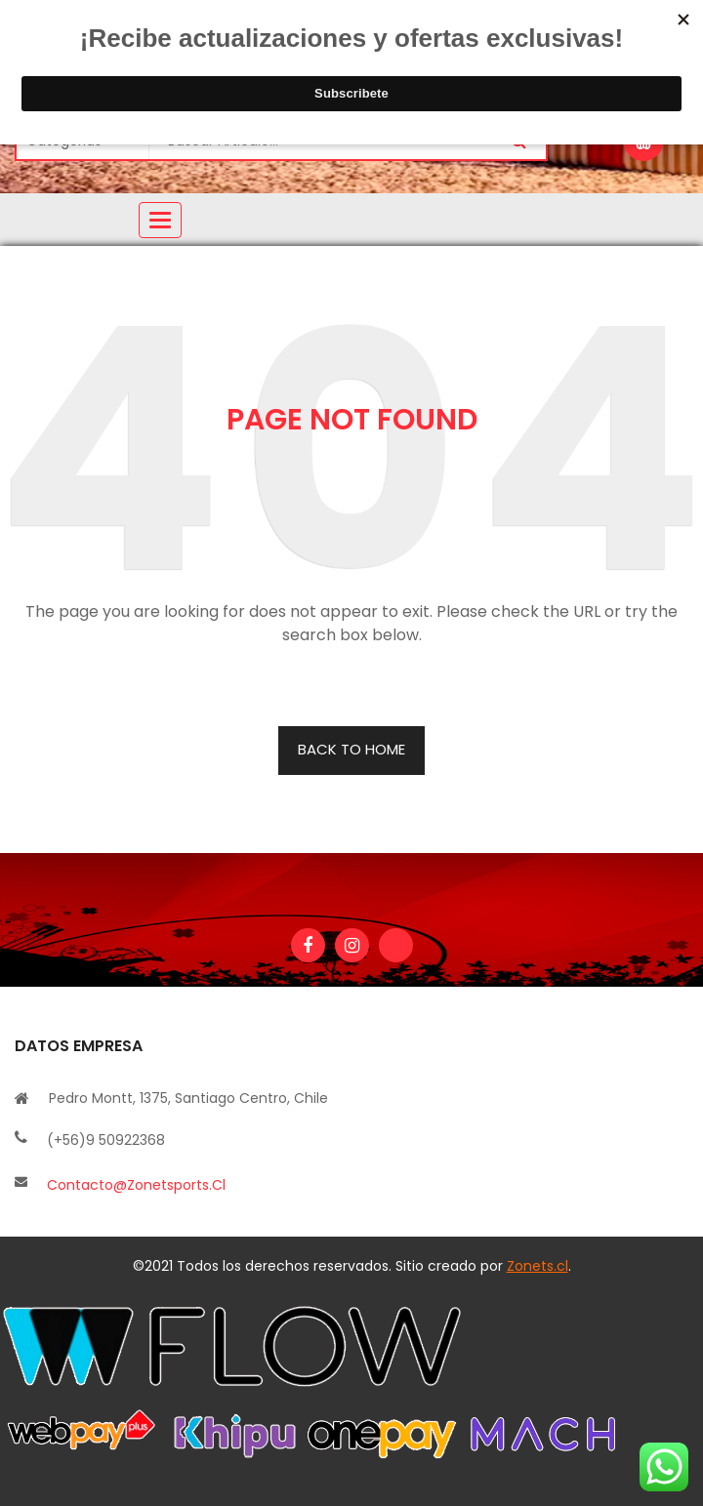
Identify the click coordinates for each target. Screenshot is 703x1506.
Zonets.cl (537, 1266)
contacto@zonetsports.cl (136, 1185)
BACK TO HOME (351, 749)
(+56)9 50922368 (106, 1140)
